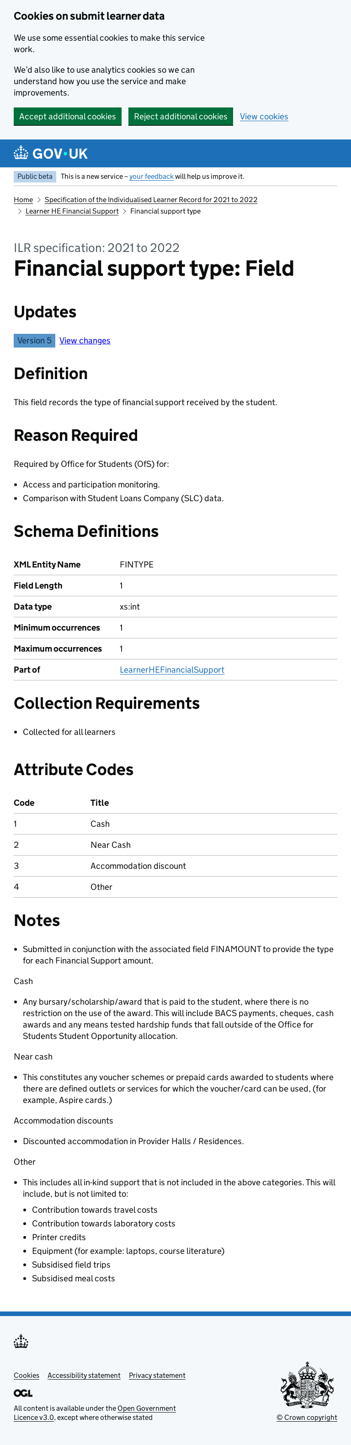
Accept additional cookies (67, 116)
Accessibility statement (84, 1375)
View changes (85, 340)
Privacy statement (157, 1375)
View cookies (264, 116)
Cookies (26, 1375)
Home (23, 199)
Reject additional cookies (181, 116)
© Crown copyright (307, 1417)
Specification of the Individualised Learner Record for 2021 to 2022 (151, 199)
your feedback (151, 176)
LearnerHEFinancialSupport (172, 669)
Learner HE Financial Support (72, 211)
